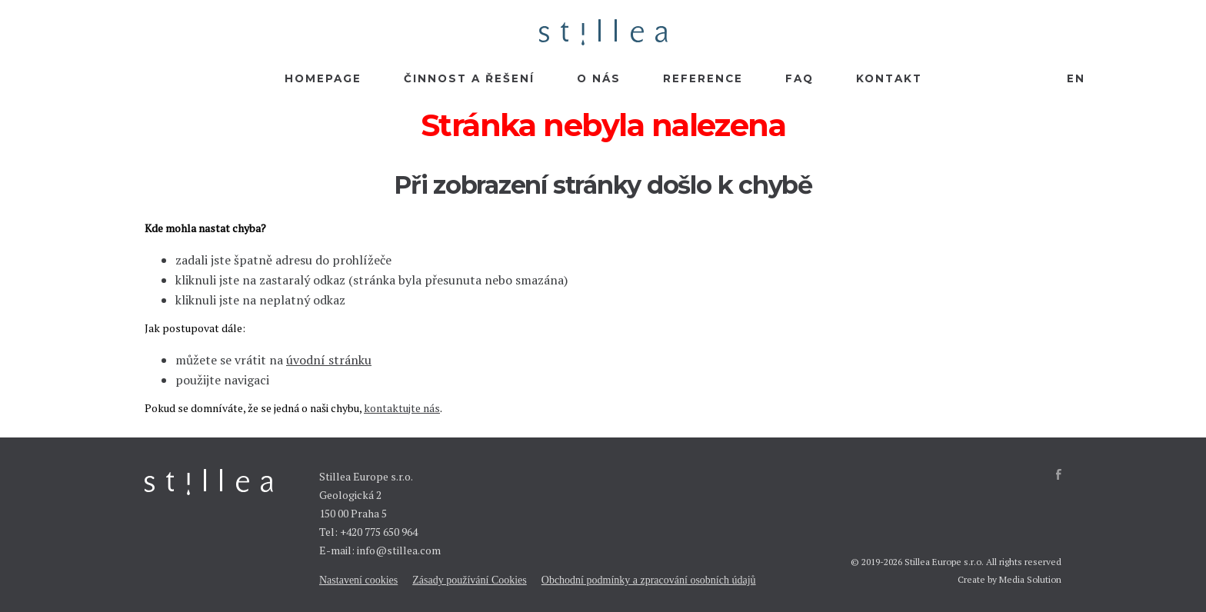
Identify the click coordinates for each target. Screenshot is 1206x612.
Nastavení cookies (358, 580)
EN (1076, 78)
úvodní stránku (328, 359)
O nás (599, 78)
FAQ (799, 78)
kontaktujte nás (402, 408)
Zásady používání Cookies (469, 580)
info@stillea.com (399, 550)
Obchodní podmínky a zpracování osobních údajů (648, 580)
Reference (703, 78)
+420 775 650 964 (379, 531)
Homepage (323, 78)
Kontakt (889, 78)
